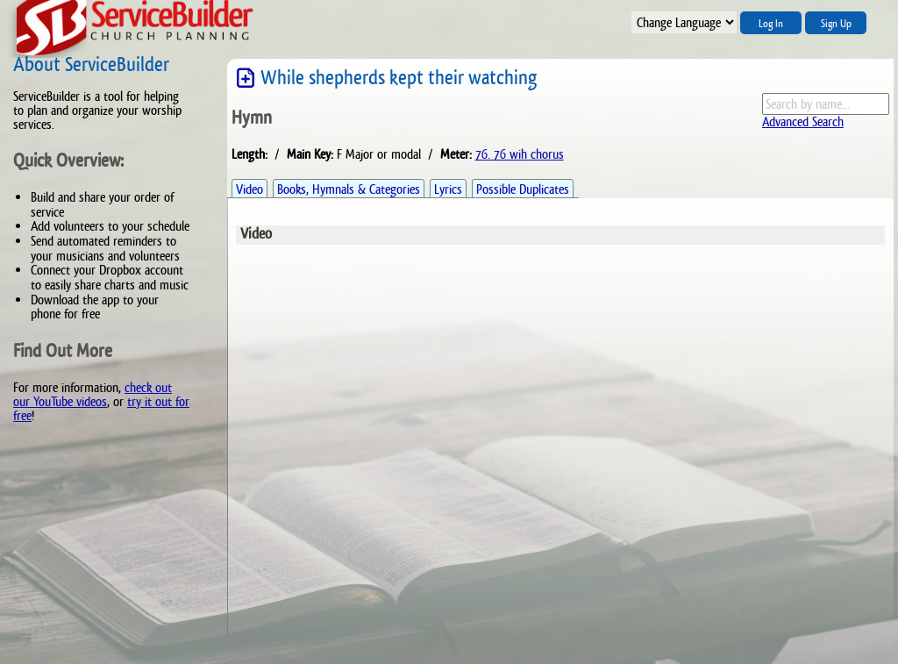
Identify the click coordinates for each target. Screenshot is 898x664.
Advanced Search (803, 121)
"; (684, 22)
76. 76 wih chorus (519, 154)
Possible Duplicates (522, 189)
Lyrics (448, 189)
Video (249, 189)
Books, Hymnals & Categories (348, 189)
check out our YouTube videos (92, 394)
